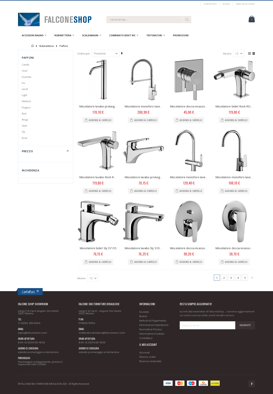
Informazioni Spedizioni (154, 325)
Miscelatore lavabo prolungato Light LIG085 (108, 106)
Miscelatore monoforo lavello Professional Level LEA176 (162, 106)
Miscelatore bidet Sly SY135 (98, 248)
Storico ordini (147, 357)
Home (32, 45)
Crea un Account (245, 3)
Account (144, 352)
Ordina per (83, 53)
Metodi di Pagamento (152, 320)
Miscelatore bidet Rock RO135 (235, 106)
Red (24, 113)
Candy (25, 64)
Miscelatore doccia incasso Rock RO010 (196, 106)
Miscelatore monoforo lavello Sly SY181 (241, 177)
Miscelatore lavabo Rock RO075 (100, 177)
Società (144, 312)
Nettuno (26, 101)
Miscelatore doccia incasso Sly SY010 (239, 248)
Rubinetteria (46, 46)
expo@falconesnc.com (32, 333)
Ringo (25, 119)
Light (24, 95)
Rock (24, 138)
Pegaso (26, 107)
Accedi (226, 3)
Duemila (26, 77)
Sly (23, 131)
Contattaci (210, 3)
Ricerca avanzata (150, 361)
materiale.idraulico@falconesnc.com (102, 333)
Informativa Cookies (151, 334)
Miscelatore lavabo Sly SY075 (144, 248)
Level (25, 89)
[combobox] (148, 19)
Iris (23, 83)
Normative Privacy (150, 329)
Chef (24, 70)
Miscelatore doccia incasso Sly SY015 (194, 248)
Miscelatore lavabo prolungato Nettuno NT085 (155, 177)
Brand (143, 316)
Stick (24, 125)
